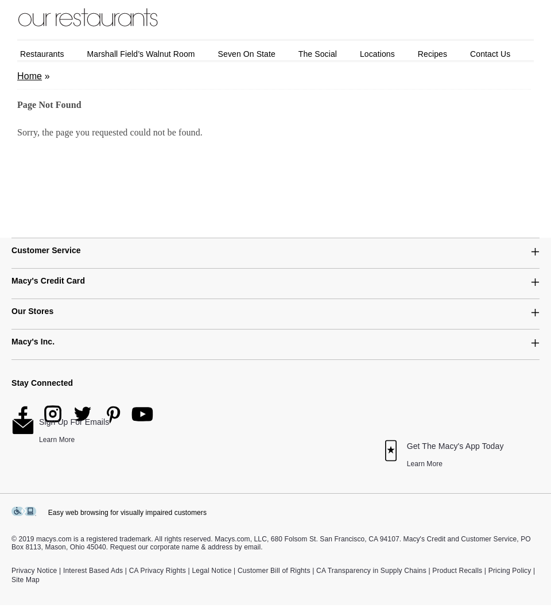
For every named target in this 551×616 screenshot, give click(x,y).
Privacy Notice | (36, 571)
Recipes (432, 54)
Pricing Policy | (512, 571)
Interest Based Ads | (95, 571)
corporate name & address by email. (206, 547)
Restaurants (42, 54)
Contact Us (490, 54)
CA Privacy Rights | (159, 571)
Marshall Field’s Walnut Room (141, 54)
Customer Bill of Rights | (276, 571)
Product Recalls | (459, 571)
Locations (377, 54)
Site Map (25, 580)
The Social (317, 54)
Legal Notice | (213, 571)
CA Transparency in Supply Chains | (373, 571)
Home (29, 76)
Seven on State (247, 54)
